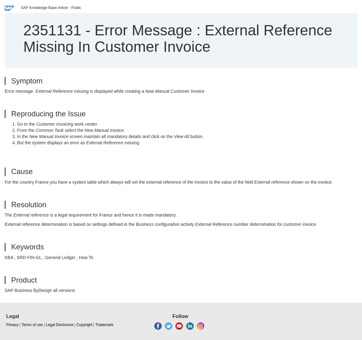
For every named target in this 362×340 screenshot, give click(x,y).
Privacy (12, 325)
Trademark (104, 325)
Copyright (84, 325)
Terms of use (32, 325)
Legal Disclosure (60, 325)
